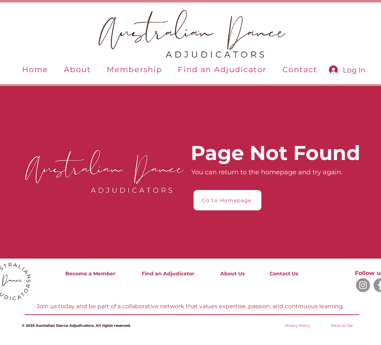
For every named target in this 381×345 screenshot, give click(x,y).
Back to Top (342, 325)
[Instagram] (363, 285)
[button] (77, 69)
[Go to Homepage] (227, 200)
